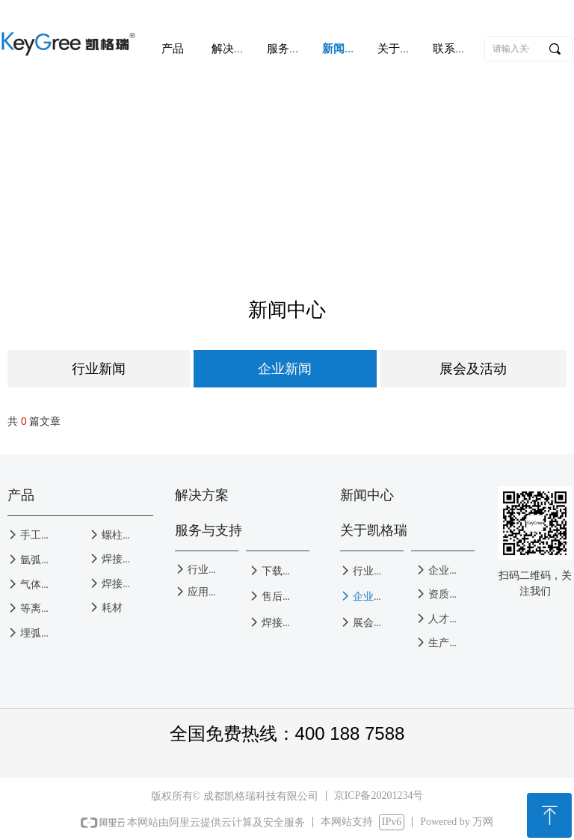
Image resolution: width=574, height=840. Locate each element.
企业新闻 (285, 368)
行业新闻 (99, 368)
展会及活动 (473, 368)
